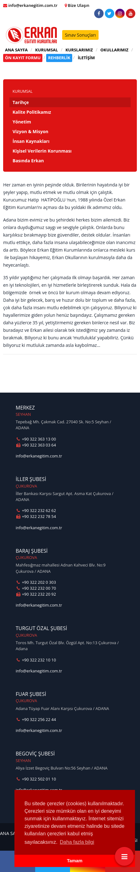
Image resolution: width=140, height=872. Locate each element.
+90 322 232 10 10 (36, 660)
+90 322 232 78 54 (36, 516)
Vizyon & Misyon (30, 131)
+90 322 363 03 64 (36, 445)
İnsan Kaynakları (31, 141)
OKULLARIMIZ (114, 50)
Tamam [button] (74, 860)
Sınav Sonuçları (80, 35)
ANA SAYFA (16, 50)
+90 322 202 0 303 (36, 582)
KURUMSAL (46, 50)
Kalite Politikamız (32, 112)
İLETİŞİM (86, 57)
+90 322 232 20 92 (36, 594)
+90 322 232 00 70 (36, 588)
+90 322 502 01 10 (36, 779)
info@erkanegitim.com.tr (39, 456)
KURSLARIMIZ (79, 50)
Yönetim (22, 122)
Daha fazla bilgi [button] (77, 842)
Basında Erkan (28, 161)
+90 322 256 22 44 (36, 719)
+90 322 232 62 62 (36, 510)
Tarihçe (21, 102)
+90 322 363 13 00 (36, 439)
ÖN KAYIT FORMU (22, 57)
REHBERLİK (59, 57)
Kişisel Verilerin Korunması (42, 151)
